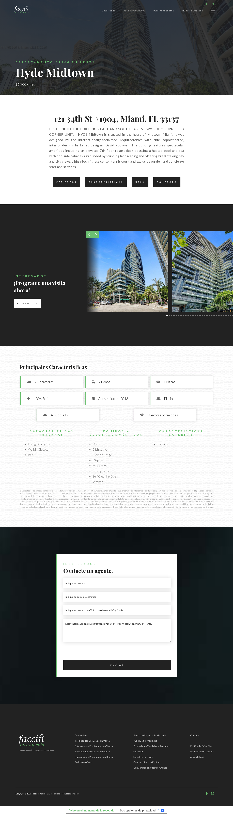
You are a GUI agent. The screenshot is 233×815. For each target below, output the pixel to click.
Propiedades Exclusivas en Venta (92, 740)
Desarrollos (108, 10)
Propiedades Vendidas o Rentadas (151, 746)
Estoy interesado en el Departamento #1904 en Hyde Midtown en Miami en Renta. (117, 630)
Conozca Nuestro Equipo (146, 762)
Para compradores (134, 10)
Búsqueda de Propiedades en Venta (94, 746)
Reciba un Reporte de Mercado (149, 735)
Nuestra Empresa (192, 10)
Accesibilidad (197, 756)
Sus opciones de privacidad (138, 810)
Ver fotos (65, 182)
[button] (89, 234)
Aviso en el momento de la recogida (91, 810)
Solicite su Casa (83, 762)
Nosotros (138, 751)
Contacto (165, 182)
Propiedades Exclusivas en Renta (92, 751)
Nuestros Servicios (143, 756)
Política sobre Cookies (202, 751)
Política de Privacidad (201, 746)
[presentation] (89, 652)
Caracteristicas (104, 182)
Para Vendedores (163, 10)
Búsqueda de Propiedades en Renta (94, 756)
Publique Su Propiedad (145, 740)
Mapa (138, 182)
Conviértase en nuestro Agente (150, 767)
